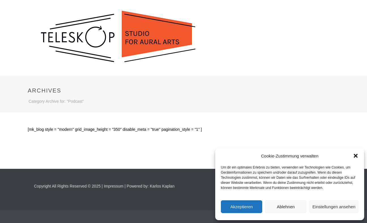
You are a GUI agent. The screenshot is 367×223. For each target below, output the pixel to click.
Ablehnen (286, 206)
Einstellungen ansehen (333, 206)
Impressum (113, 186)
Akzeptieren (241, 206)
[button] (356, 156)
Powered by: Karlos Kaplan (150, 186)
